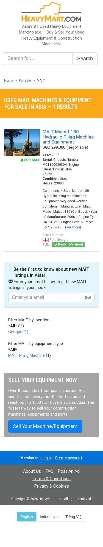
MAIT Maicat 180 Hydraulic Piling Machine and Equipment (68, 137)
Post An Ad (69, 471)
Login (46, 458)
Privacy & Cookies (51, 486)
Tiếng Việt (74, 517)
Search (85, 58)
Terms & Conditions (51, 478)
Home (8, 80)
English (26, 517)
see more (73, 227)
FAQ (49, 471)
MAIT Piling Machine (26, 355)
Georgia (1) (18, 331)
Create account (68, 458)
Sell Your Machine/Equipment (45, 426)
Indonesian (49, 517)
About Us (32, 471)
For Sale (25, 80)
